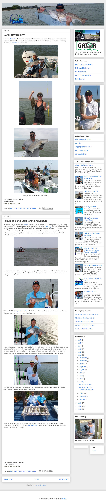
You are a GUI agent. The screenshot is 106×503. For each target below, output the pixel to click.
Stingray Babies (80, 154)
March (82, 393)
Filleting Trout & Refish (83, 139)
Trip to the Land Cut (91, 191)
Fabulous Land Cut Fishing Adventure (25, 220)
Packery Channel (90, 207)
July (81, 373)
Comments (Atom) (40, 485)
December (83, 358)
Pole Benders (80, 79)
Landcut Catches (81, 72)
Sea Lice (78, 143)
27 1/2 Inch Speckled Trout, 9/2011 (87, 314)
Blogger (63, 498)
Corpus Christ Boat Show (84, 165)
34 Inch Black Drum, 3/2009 (84, 325)
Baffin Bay (13, 39)
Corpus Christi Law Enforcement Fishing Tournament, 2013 (91, 250)
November (83, 361)
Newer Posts (8, 479)
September (83, 367)
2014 (80, 346)
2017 (80, 340)
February (83, 396)
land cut (25, 225)
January (82, 399)
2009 (80, 406)
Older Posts (63, 479)
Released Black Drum (82, 68)
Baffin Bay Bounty (14, 35)
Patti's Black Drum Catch (83, 64)
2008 (80, 409)
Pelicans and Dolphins (83, 75)
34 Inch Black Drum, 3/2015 (84, 321)
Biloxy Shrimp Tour (81, 150)
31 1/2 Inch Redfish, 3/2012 (84, 318)
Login (94, 451)
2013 (80, 349)
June (81, 376)
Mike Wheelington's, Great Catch (91, 219)
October (82, 364)
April (81, 382)
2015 (80, 343)
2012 (80, 352)
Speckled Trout (33, 425)
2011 (80, 355)
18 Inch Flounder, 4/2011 (83, 329)
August (82, 370)
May (81, 379)
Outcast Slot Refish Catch (93, 265)
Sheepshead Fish (90, 292)
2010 (80, 403)
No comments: (32, 208)
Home (36, 479)
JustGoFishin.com (21, 8)
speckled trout (14, 43)
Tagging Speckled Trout (83, 147)
